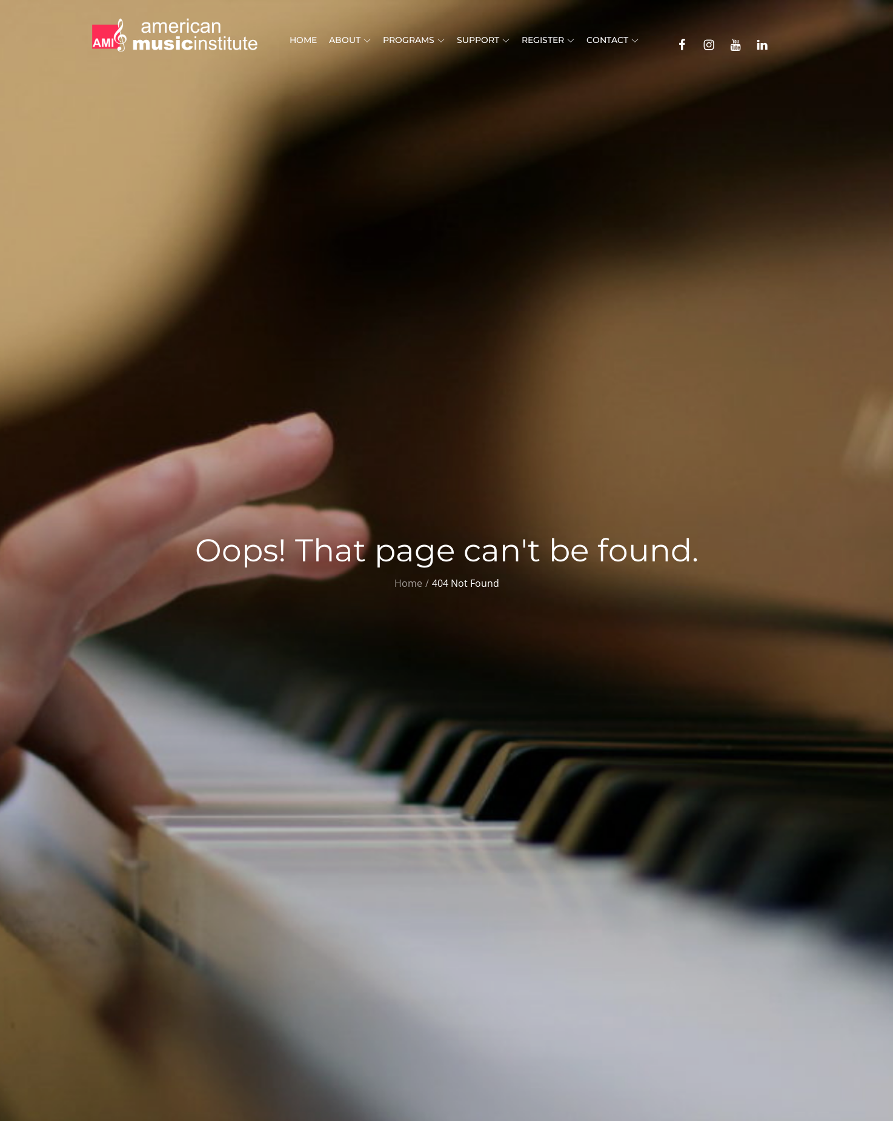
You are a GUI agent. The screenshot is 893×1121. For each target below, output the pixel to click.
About (350, 40)
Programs (414, 40)
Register (548, 40)
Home (303, 40)
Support (483, 40)
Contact (612, 40)
